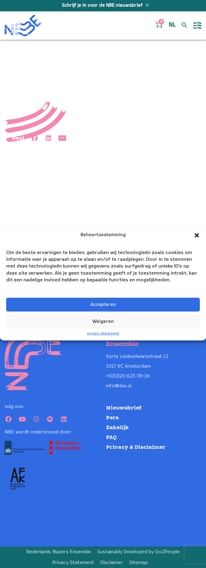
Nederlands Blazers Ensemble (58, 552)
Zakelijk (117, 427)
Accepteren (103, 305)
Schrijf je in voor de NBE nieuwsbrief (103, 5)
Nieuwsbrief (123, 408)
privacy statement (103, 333)
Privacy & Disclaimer (135, 447)
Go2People (167, 552)
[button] (197, 235)
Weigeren (103, 321)
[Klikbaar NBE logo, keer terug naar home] (23, 25)
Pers (112, 418)
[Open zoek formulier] (184, 25)
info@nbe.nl (118, 386)
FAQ (111, 437)
